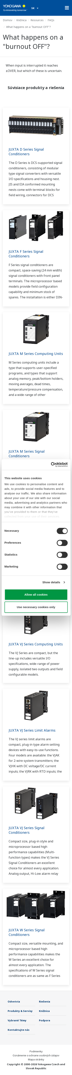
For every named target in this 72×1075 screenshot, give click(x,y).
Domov (7, 20)
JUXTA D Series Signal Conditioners (26, 151)
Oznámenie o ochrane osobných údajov (36, 1055)
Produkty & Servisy (20, 1011)
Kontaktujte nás (18, 1030)
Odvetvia (14, 1001)
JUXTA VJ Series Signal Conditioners (26, 830)
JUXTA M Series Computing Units (36, 353)
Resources (37, 20)
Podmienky (36, 1051)
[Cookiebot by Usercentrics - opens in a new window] (51, 464)
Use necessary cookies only (36, 607)
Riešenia (44, 1001)
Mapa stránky (36, 1059)
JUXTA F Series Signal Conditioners (26, 253)
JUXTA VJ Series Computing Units (36, 644)
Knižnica (21, 20)
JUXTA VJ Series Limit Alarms (32, 730)
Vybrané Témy (17, 1020)
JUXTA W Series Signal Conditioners (27, 932)
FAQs (51, 20)
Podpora (44, 1020)
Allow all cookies (36, 594)
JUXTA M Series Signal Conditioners (27, 453)
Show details (51, 582)
